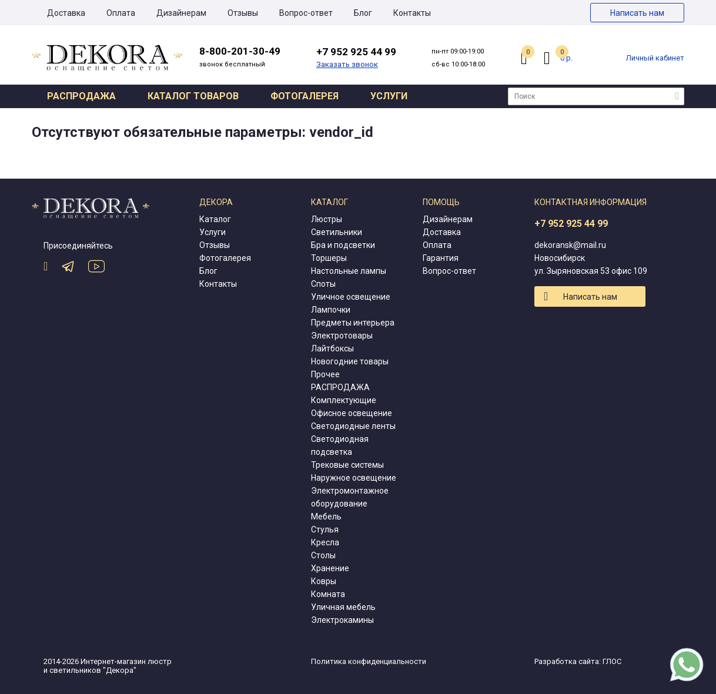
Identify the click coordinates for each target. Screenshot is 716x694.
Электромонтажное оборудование (350, 497)
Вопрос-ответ (306, 13)
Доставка (66, 13)
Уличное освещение (350, 296)
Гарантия (441, 258)
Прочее (325, 374)
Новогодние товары (350, 361)
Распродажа (81, 96)
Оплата (120, 13)
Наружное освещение (353, 477)
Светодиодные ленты (353, 426)
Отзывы (242, 13)
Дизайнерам (181, 13)
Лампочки (330, 309)
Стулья (325, 529)
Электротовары (342, 335)
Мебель (326, 516)
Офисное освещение (351, 413)
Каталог (215, 219)
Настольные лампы (348, 271)
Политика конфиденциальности (368, 661)
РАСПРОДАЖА (340, 387)
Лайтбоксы (332, 348)
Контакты (412, 13)
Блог (363, 13)
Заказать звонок (347, 64)
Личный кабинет (655, 57)
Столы (323, 555)
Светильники (336, 232)
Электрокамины (342, 620)
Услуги (388, 96)
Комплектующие (343, 400)
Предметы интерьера (352, 322)
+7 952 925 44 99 (571, 223)
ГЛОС (612, 661)
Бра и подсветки (343, 245)
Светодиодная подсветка (340, 445)
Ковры (323, 581)
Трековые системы (347, 465)
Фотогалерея (304, 96)
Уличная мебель (343, 607)
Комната (328, 594)
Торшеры (329, 258)
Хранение (330, 568)
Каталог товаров (193, 96)
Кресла (325, 542)
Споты (323, 284)
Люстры (326, 219)
